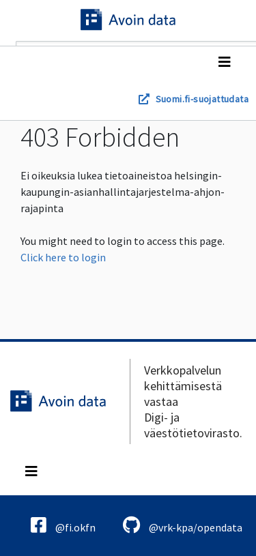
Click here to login (63, 257)
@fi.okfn (63, 525)
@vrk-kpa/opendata (182, 525)
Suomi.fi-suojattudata (202, 99)
